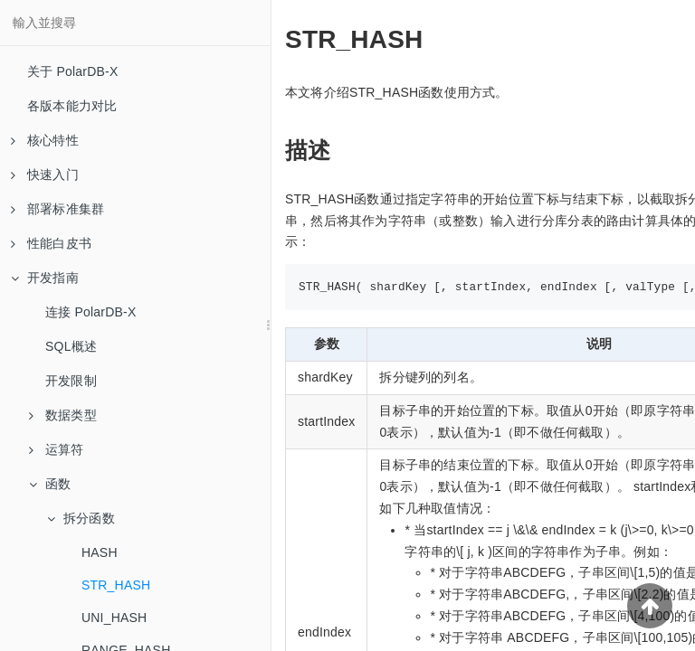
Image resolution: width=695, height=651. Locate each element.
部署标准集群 (57, 209)
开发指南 (45, 277)
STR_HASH (115, 585)
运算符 (56, 449)
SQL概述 (71, 346)
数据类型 (63, 415)
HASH (99, 552)
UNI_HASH (114, 617)
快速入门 (45, 174)
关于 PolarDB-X (72, 71)
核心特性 (45, 140)
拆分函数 (81, 518)
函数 (50, 483)
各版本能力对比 (72, 106)
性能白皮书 (51, 243)
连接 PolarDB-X (90, 312)
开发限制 (71, 380)
